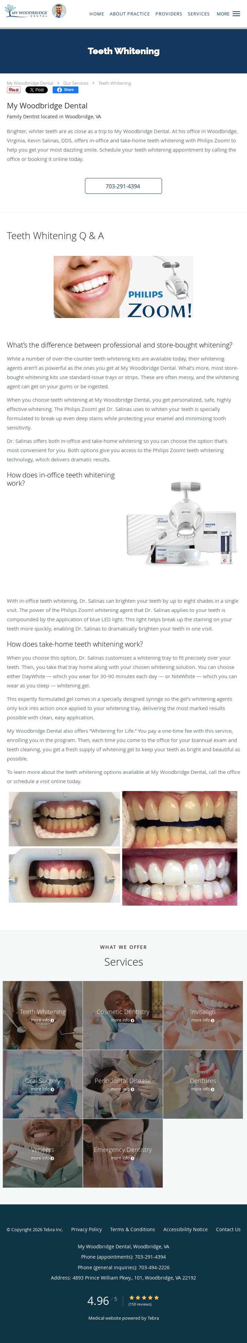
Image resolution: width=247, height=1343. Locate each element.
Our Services (75, 83)
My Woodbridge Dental (30, 83)
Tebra (153, 1318)
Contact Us (228, 1229)
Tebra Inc (52, 1229)
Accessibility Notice (185, 1229)
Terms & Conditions (132, 1229)
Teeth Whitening (114, 83)
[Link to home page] (46, 11)
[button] (236, 13)
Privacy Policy (86, 1229)
